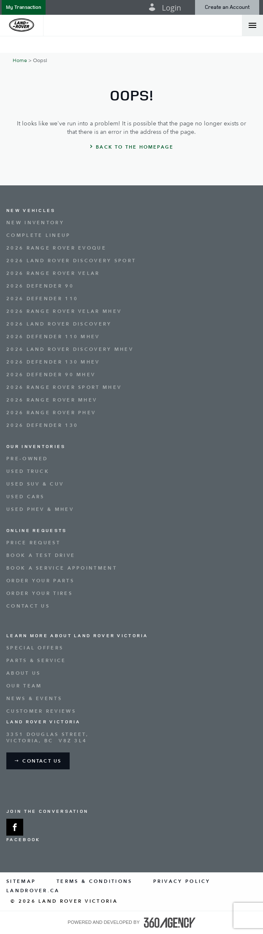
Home (20, 60)
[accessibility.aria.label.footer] (169, 923)
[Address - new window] (131, 737)
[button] (24, 7)
